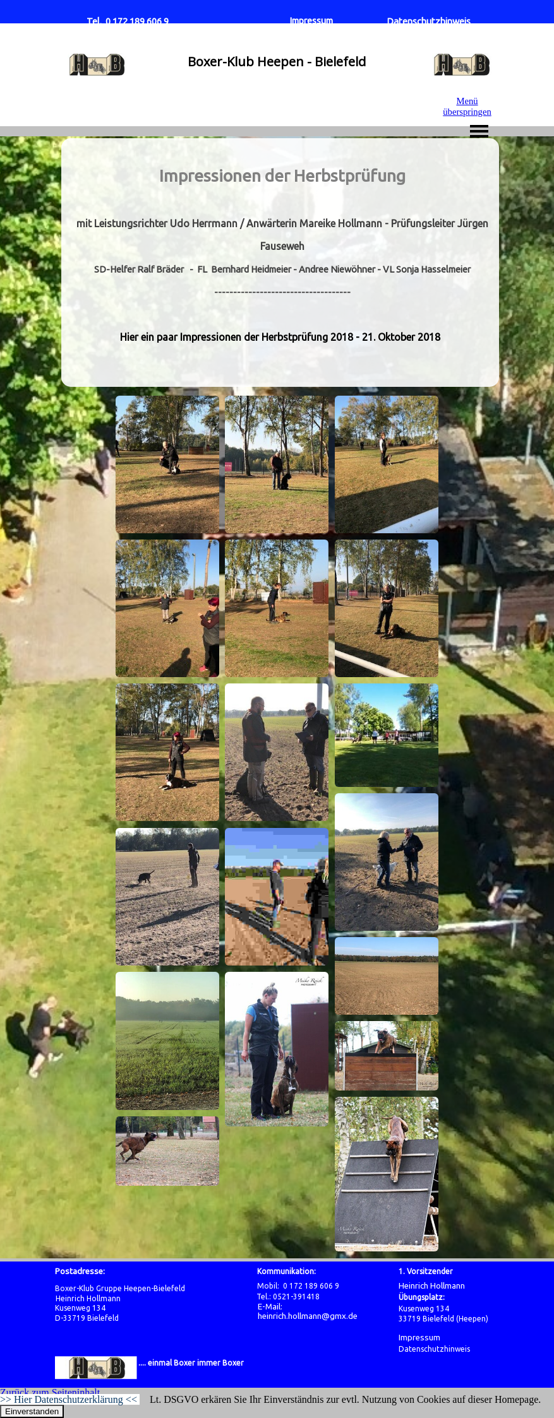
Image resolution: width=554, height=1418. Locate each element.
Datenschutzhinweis (429, 21)
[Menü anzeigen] (479, 131)
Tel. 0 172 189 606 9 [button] (128, 21)
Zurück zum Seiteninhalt (50, 1392)
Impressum (311, 20)
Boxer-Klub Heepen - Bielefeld (277, 61)
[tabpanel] (282, 262)
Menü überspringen (467, 106)
